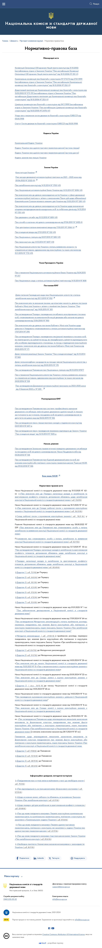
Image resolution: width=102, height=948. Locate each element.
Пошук (96, 4)
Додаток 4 (27, 587)
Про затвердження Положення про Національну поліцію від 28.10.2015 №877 (49, 370)
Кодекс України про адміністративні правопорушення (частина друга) (47, 153)
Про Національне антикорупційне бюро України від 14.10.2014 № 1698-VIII (48, 190)
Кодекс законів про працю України (30, 158)
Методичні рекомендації (36, 636)
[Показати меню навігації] (4, 4)
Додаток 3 (27, 582)
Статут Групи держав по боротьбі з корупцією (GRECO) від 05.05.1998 (46, 124)
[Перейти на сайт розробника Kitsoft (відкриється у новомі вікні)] (43, 943)
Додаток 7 (27, 602)
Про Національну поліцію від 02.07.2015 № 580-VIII (37, 237)
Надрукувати (79, 858)
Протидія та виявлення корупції (31, 41)
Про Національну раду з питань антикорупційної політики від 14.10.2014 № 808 (50, 281)
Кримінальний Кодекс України (28, 143)
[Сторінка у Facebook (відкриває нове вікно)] (49, 928)
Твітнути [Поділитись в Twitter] (55, 858)
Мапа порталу (11, 876)
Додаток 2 (27, 577)
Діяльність (14, 41)
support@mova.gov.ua (61, 887)
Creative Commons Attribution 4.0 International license (63, 934)
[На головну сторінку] (51, 21)
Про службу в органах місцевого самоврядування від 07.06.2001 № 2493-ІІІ (48, 222)
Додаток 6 (27, 597)
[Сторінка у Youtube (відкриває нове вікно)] (52, 928)
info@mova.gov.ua (59, 899)
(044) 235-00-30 (10, 899)
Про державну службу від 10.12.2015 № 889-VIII (36, 217)
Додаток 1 (27, 572)
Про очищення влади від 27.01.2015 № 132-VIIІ (35, 232)
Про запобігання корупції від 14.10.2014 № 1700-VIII (38, 185)
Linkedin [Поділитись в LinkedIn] (40, 858)
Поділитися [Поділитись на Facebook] (24, 858)
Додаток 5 (27, 592)
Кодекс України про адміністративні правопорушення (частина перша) (47, 148)
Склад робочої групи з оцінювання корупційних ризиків (51, 516)
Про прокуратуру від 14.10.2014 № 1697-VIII (34, 242)
